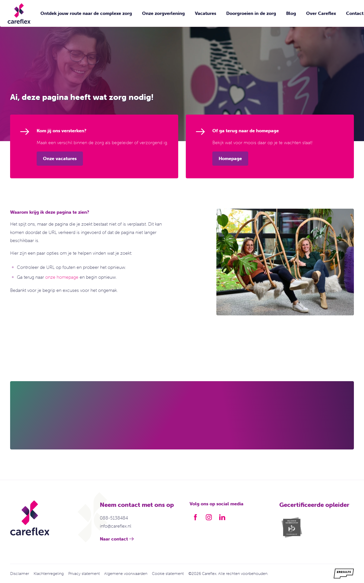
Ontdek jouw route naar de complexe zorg (86, 13)
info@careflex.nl (115, 526)
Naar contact (114, 539)
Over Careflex (321, 13)
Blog (291, 13)
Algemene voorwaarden (125, 573)
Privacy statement (84, 573)
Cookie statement (168, 573)
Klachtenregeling (49, 573)
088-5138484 (114, 518)
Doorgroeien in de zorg (251, 13)
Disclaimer (19, 573)
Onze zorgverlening (163, 13)
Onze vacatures (60, 158)
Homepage (230, 158)
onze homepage (61, 277)
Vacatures (205, 13)
